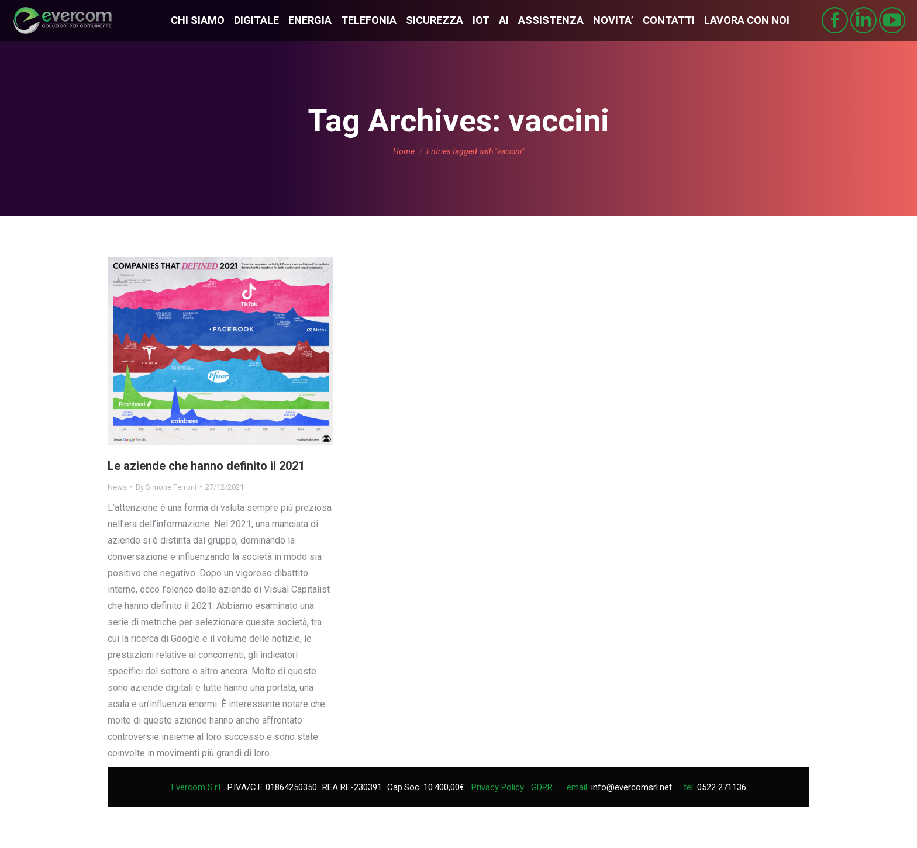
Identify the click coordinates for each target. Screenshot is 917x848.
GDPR (542, 787)
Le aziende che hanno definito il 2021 (206, 466)
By (166, 487)
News (117, 487)
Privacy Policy (497, 787)
